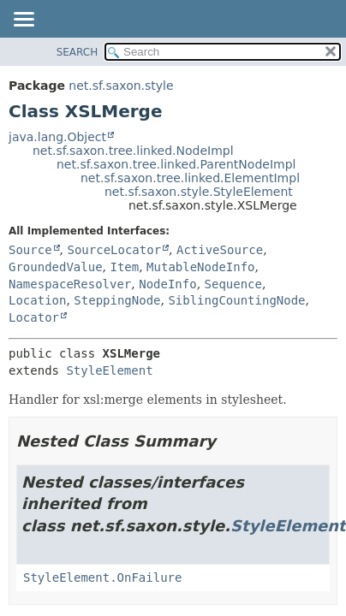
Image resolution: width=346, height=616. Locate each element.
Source (30, 250)
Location (37, 300)
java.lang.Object (57, 137)
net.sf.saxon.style (121, 85)
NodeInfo (167, 284)
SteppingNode (117, 300)
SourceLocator (114, 250)
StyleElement (109, 370)
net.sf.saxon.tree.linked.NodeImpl (133, 150)
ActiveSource (219, 250)
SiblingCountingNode (236, 300)
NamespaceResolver (70, 284)
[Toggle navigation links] (23, 21)
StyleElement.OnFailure (102, 577)
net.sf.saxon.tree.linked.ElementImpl (190, 178)
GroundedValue (56, 267)
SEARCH (77, 52)
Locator (34, 317)
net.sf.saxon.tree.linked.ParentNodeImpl (176, 164)
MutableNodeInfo (200, 267)
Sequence (233, 284)
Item (124, 267)
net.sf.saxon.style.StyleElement (198, 191)
